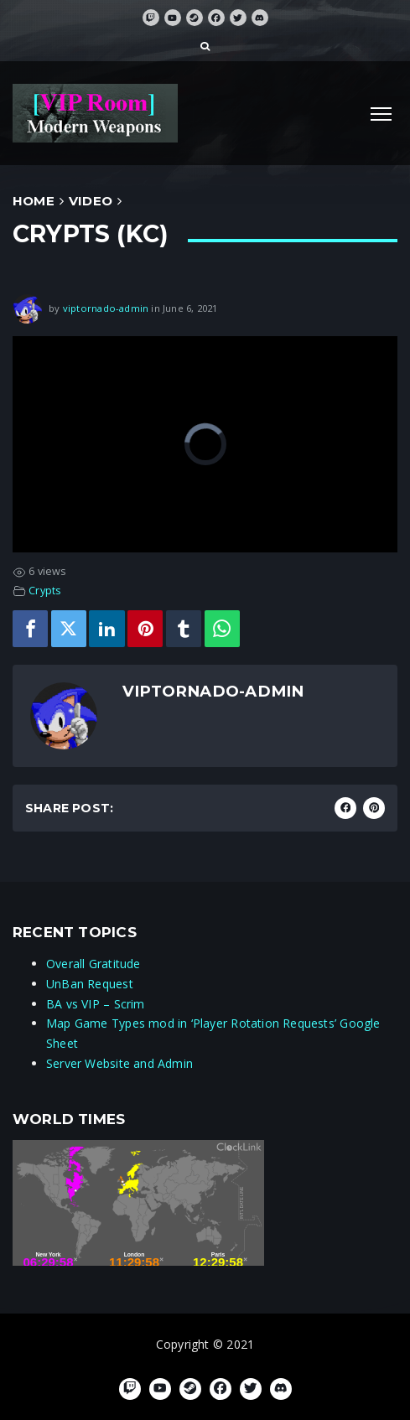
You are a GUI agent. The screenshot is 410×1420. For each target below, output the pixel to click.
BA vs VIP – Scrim (95, 1004)
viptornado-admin (105, 308)
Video (90, 201)
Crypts (45, 590)
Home (33, 201)
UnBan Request (89, 984)
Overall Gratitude (93, 964)
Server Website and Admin (119, 1063)
